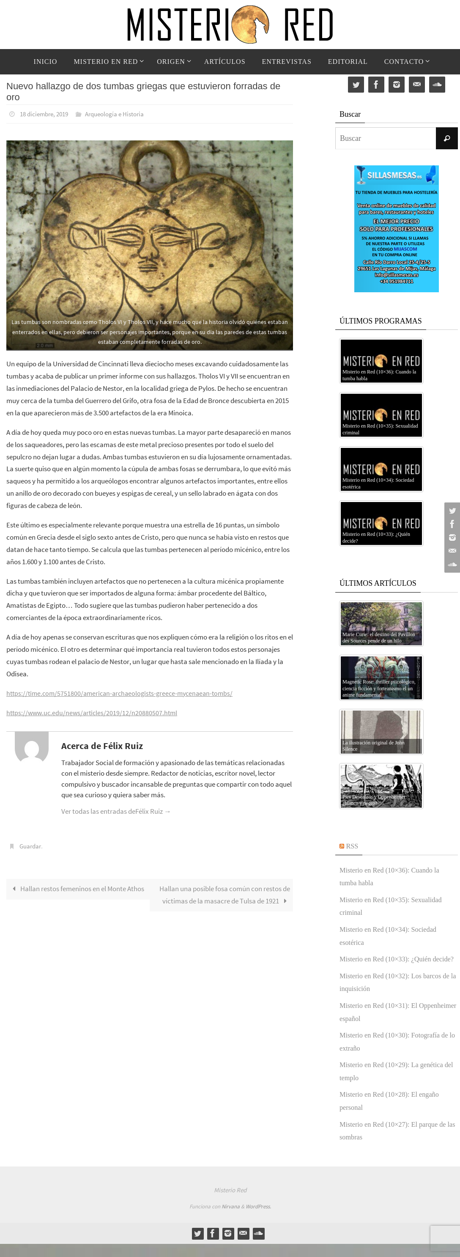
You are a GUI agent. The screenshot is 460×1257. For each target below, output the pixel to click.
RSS (353, 846)
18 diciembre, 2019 (46, 114)
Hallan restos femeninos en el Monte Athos (77, 888)
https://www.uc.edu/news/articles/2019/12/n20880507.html (94, 712)
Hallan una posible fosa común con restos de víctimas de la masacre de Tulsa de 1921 (224, 894)
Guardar (31, 845)
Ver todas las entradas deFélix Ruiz (116, 810)
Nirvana (231, 1219)
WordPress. (258, 1219)
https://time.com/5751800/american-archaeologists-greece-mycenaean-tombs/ (124, 692)
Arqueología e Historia (121, 114)
